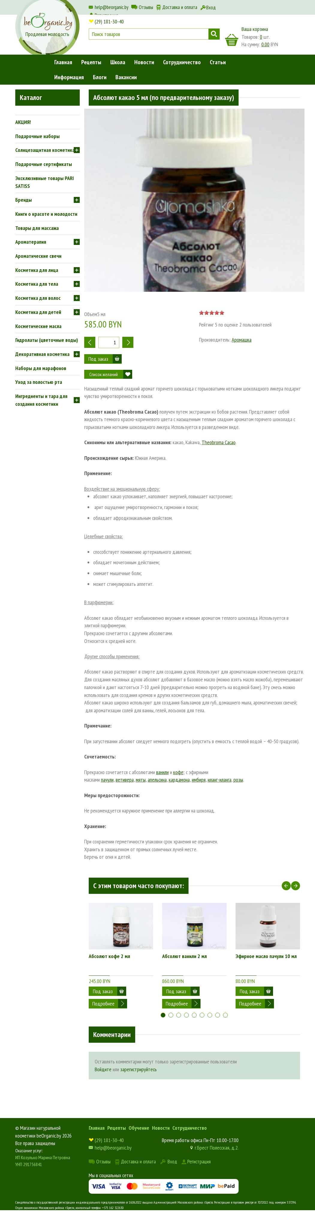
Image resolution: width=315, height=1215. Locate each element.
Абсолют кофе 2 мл (109, 956)
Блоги (99, 77)
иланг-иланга (219, 779)
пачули (107, 779)
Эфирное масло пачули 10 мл (266, 956)
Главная (63, 62)
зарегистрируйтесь (138, 1064)
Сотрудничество (182, 62)
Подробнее (103, 991)
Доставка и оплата (179, 7)
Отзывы (146, 7)
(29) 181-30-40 (109, 21)
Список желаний (103, 374)
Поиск (214, 34)
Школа (117, 62)
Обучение (139, 1123)
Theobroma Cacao (219, 442)
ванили (162, 772)
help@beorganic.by (111, 7)
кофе (178, 772)
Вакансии (126, 77)
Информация (69, 77)
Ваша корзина (255, 29)
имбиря (199, 779)
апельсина (157, 779)
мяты (141, 779)
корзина (231, 40)
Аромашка (241, 339)
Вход (211, 7)
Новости (144, 62)
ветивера (125, 779)
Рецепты (91, 62)
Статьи (218, 62)
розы (238, 779)
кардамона (179, 779)
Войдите (103, 1064)
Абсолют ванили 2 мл (184, 956)
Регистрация (199, 1156)
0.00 (265, 44)
